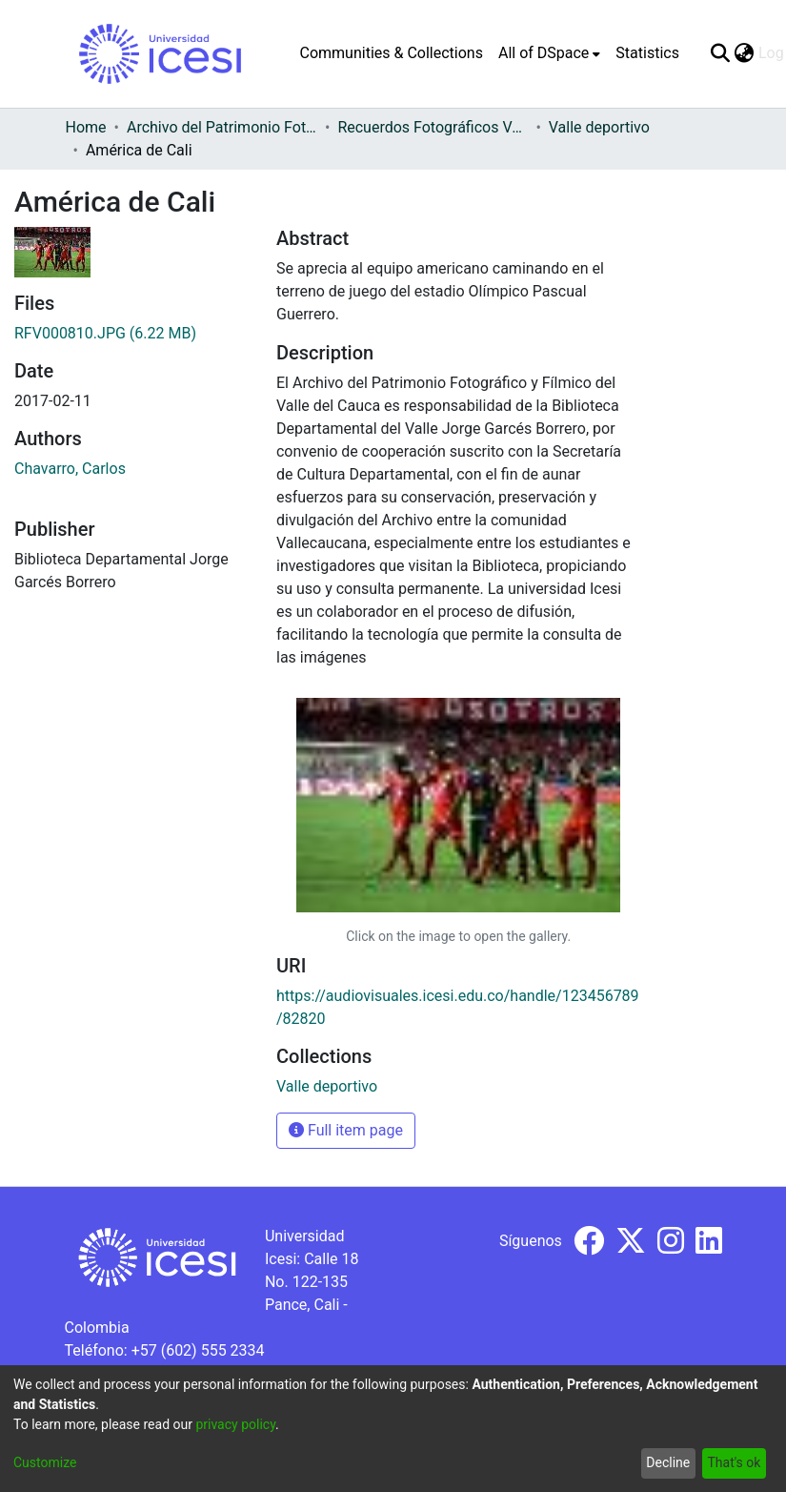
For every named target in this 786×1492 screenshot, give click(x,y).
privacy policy (235, 1424)
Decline (668, 1462)
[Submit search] (721, 53)
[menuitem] (549, 53)
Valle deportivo (599, 127)
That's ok (733, 1462)
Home (86, 127)
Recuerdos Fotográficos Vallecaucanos (432, 127)
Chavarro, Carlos (70, 469)
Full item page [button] (346, 1130)
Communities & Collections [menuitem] (391, 53)
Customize (44, 1462)
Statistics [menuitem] (647, 53)
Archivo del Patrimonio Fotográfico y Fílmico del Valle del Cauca (222, 127)
